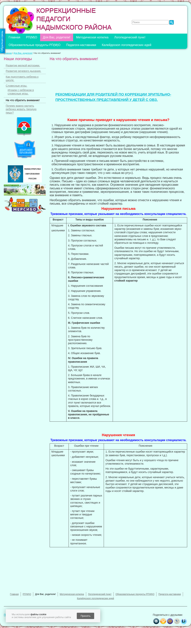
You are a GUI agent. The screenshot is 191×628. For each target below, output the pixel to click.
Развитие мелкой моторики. (23, 65)
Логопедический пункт (130, 37)
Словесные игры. (16, 85)
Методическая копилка (92, 37)
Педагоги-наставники (81, 45)
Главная (14, 37)
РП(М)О (31, 37)
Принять (86, 615)
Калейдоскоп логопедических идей (126, 45)
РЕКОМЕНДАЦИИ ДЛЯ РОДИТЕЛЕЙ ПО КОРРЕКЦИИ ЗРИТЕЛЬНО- (113, 94)
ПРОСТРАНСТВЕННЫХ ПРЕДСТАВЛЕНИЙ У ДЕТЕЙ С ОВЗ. (106, 100)
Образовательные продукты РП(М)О (35, 45)
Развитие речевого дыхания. (23, 71)
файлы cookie (38, 614)
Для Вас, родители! (56, 37)
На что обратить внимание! (23, 100)
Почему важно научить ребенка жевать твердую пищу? (21, 109)
